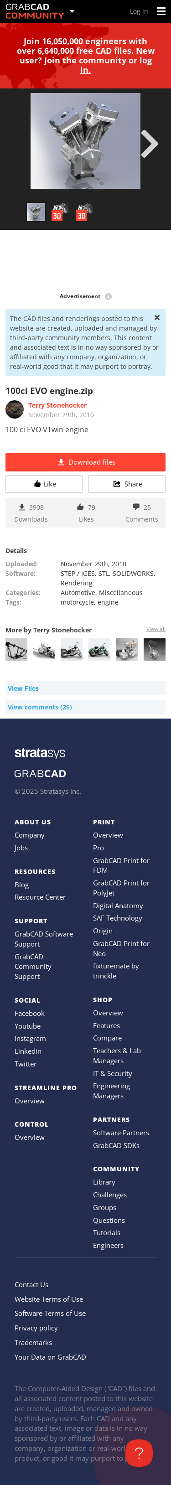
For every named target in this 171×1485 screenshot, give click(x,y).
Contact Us (31, 1284)
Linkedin (28, 1051)
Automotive (78, 592)
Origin (103, 930)
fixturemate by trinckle (116, 970)
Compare (107, 1037)
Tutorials (106, 1232)
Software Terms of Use (50, 1313)
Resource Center (40, 896)
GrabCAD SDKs (116, 1145)
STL (103, 573)
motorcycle (77, 602)
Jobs (21, 847)
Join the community (85, 60)
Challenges (110, 1194)
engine (108, 602)
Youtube (28, 1025)
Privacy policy (36, 1327)
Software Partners (121, 1132)
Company (30, 834)
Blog (22, 884)
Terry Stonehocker (57, 405)
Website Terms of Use (49, 1299)
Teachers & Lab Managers (117, 1055)
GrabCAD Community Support (33, 966)
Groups (104, 1207)
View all (156, 629)
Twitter (25, 1063)
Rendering (77, 583)
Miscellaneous (121, 592)
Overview (30, 1100)
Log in (139, 11)
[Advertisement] (85, 262)
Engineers (108, 1245)
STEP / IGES (78, 573)
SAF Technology (117, 917)
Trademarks (33, 1342)
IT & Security (112, 1073)
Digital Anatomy (118, 905)
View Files (23, 688)
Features (106, 1025)
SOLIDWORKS (133, 573)
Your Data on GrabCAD (50, 1356)
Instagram (30, 1038)
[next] (150, 143)
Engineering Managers (111, 1090)
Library (104, 1181)
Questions (109, 1220)
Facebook (30, 1013)
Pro (98, 847)
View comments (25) (40, 707)
